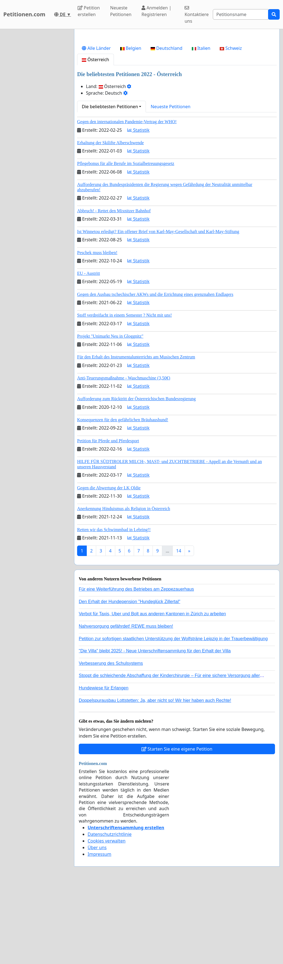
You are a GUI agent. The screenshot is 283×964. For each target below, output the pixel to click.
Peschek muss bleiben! (97, 330)
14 (178, 628)
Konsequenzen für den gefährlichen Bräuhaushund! (122, 497)
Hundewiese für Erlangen (104, 765)
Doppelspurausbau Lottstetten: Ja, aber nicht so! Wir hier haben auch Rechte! (155, 778)
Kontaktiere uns (197, 15)
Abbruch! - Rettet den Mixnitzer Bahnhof (114, 288)
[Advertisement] (177, 76)
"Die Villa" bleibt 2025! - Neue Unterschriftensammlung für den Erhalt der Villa (155, 728)
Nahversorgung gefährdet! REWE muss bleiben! (126, 703)
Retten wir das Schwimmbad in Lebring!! (114, 607)
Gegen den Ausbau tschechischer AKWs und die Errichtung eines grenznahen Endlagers (155, 371)
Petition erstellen (89, 11)
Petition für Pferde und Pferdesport (108, 518)
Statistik (138, 208)
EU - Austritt (88, 350)
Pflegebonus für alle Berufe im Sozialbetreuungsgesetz (125, 241)
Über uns (97, 925)
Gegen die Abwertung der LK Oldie (109, 565)
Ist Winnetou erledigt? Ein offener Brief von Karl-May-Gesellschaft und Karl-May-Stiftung (158, 309)
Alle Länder (96, 126)
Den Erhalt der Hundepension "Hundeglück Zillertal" (129, 679)
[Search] (240, 14)
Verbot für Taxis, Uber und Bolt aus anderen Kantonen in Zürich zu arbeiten (152, 691)
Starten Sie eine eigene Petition (177, 826)
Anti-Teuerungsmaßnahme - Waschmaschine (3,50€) (123, 455)
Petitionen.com (24, 14)
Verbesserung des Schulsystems (111, 740)
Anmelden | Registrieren (156, 11)
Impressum (99, 932)
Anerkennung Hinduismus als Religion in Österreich (123, 586)
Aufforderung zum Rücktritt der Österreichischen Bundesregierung (136, 476)
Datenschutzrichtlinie (110, 912)
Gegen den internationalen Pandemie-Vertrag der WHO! (127, 199)
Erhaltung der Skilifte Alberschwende (110, 220)
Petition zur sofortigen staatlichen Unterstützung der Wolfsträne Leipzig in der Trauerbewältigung (173, 716)
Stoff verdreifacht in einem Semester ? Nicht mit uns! (124, 392)
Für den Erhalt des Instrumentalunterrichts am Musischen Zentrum (136, 434)
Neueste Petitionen (121, 11)
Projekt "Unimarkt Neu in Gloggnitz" (110, 413)
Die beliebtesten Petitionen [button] (110, 184)
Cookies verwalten (106, 918)
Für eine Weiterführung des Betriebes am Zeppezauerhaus (136, 666)
